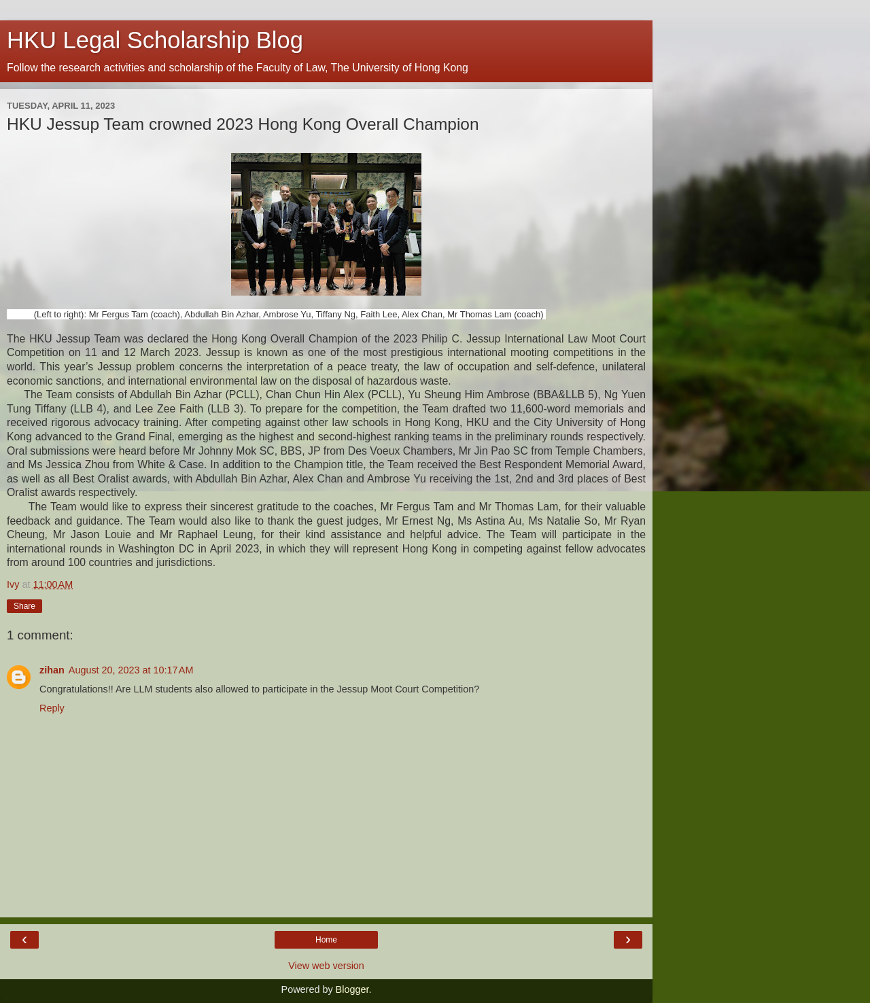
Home (326, 940)
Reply (52, 708)
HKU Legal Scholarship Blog (155, 40)
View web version (326, 965)
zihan (52, 670)
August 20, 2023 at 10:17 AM (131, 670)
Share (24, 606)
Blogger (352, 989)
